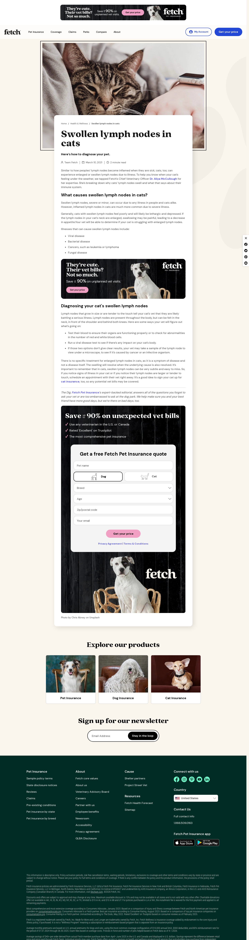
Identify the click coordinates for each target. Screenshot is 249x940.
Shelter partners (135, 778)
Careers (81, 798)
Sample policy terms (39, 778)
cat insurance (70, 381)
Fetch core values (87, 778)
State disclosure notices (41, 785)
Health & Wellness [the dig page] (79, 123)
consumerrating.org (35, 914)
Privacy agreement (87, 831)
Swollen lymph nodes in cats (105, 123)
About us (81, 785)
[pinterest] (192, 779)
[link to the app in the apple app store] (184, 842)
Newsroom (82, 818)
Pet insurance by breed (41, 818)
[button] (36, 32)
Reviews (31, 792)
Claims (30, 798)
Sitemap (130, 810)
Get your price (228, 32)
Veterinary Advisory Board (92, 792)
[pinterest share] (246, 257)
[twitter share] (246, 250)
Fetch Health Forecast (139, 803)
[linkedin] (207, 779)
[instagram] (184, 779)
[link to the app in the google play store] (207, 842)
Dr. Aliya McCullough (164, 179)
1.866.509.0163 (183, 823)
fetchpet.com (97, 891)
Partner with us (85, 805)
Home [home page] (64, 123)
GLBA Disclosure (86, 838)
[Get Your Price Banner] (123, 12)
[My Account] (198, 32)
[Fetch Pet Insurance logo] (12, 31)
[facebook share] (246, 244)
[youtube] (199, 779)
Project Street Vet (136, 785)
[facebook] (176, 779)
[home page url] (85, 392)
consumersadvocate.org (50, 911)
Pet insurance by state (40, 811)
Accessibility (84, 825)
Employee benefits (87, 811)
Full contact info (184, 816)
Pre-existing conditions (41, 805)
